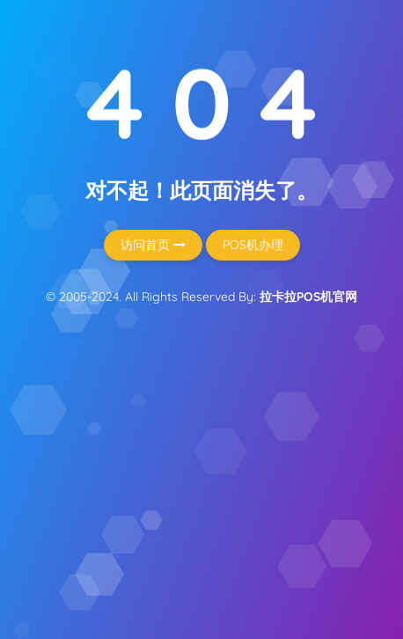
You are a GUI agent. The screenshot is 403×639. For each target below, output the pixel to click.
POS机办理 (253, 245)
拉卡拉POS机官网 (308, 297)
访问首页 (153, 245)
